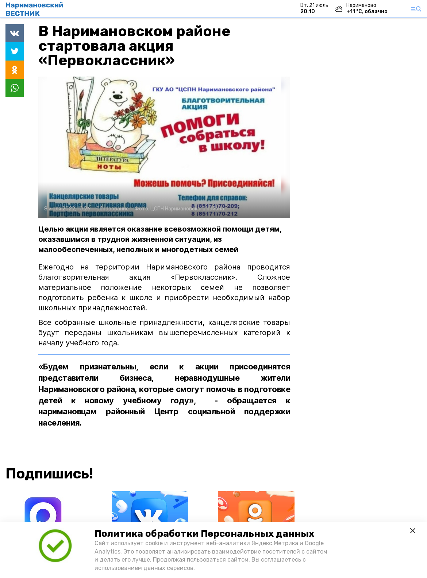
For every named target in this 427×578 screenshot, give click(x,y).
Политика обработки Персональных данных (204, 533)
